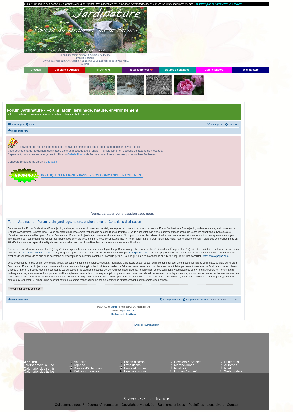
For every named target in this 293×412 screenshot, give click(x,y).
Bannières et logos (171, 404)
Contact (232, 404)
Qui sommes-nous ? (69, 404)
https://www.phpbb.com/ (216, 256)
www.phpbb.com (138, 252)
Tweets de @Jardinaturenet (146, 325)
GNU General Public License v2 (38, 252)
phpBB (114, 307)
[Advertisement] (232, 36)
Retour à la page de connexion (25, 288)
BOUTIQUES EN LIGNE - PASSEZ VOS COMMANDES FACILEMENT (92, 175)
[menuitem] (30, 124)
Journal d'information (103, 404)
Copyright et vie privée (138, 404)
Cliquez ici (52, 161)
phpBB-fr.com (128, 310)
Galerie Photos (76, 154)
